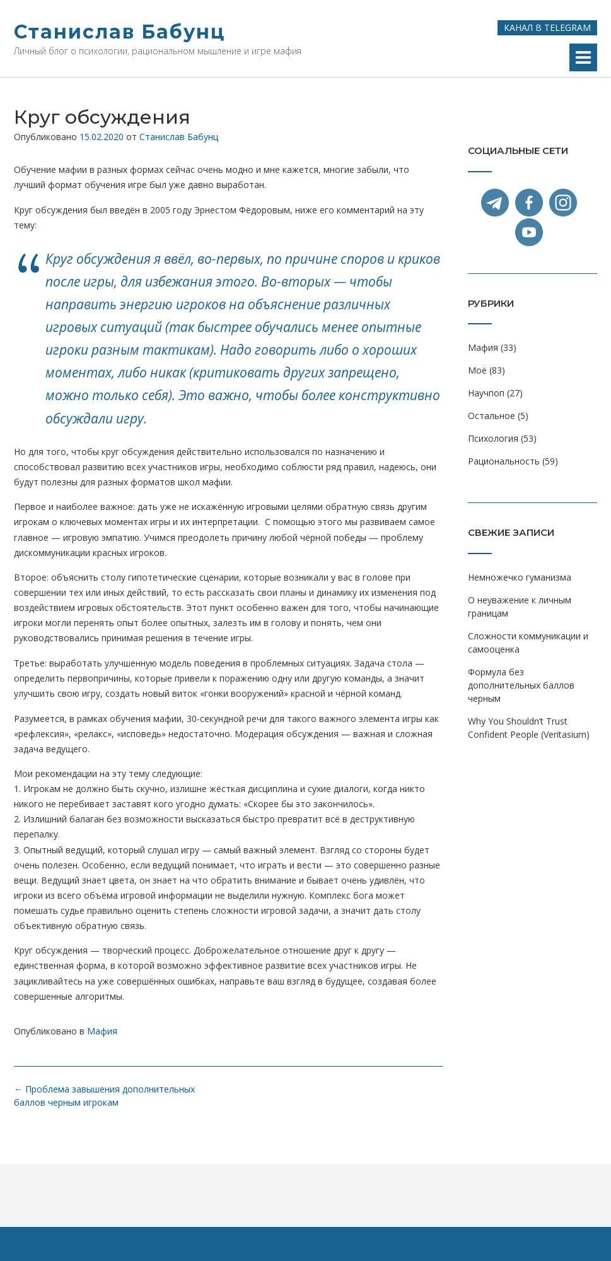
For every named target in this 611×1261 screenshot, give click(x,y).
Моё (477, 370)
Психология (493, 438)
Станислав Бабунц (119, 32)
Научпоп (486, 393)
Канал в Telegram (547, 27)
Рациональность (504, 461)
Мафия (102, 1031)
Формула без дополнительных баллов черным (521, 685)
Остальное (491, 416)
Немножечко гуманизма (519, 577)
